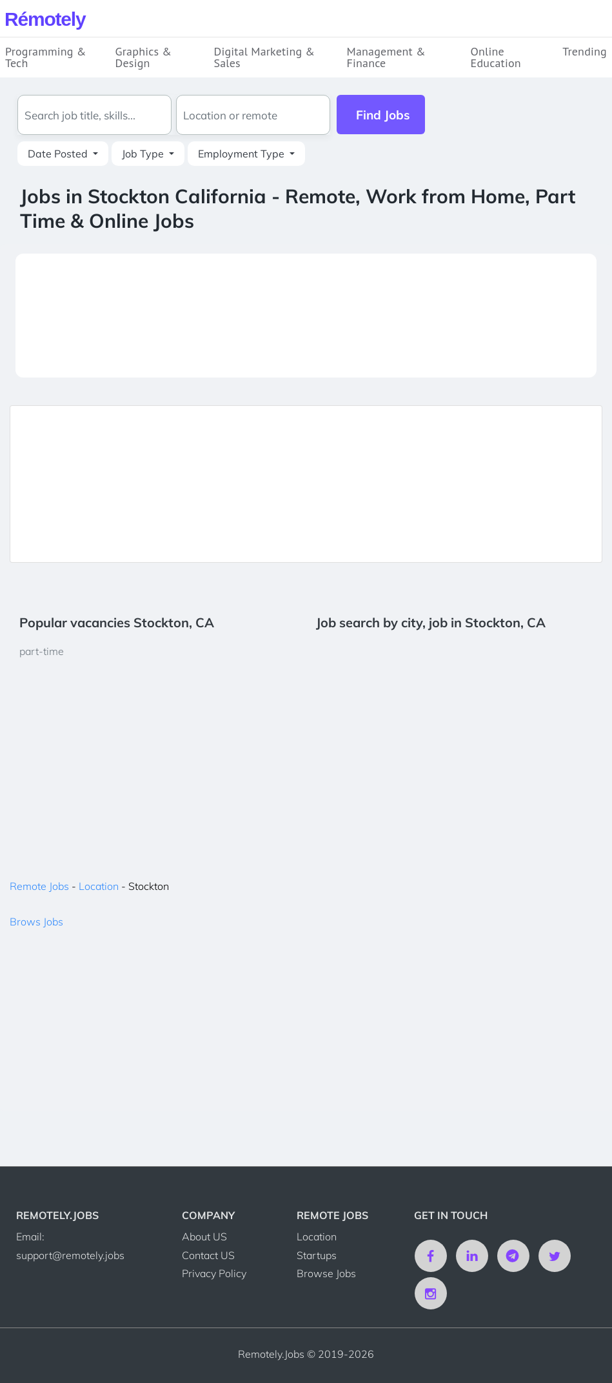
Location (99, 886)
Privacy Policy (214, 1273)
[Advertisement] (306, 315)
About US (204, 1236)
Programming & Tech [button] (45, 57)
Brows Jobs (36, 921)
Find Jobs (383, 115)
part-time (41, 651)
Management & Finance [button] (385, 57)
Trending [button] (584, 51)
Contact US (208, 1255)
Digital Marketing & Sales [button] (264, 57)
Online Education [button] (496, 57)
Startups (317, 1255)
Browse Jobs (326, 1273)
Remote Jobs (39, 886)
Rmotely (45, 19)
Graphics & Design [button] (143, 57)
